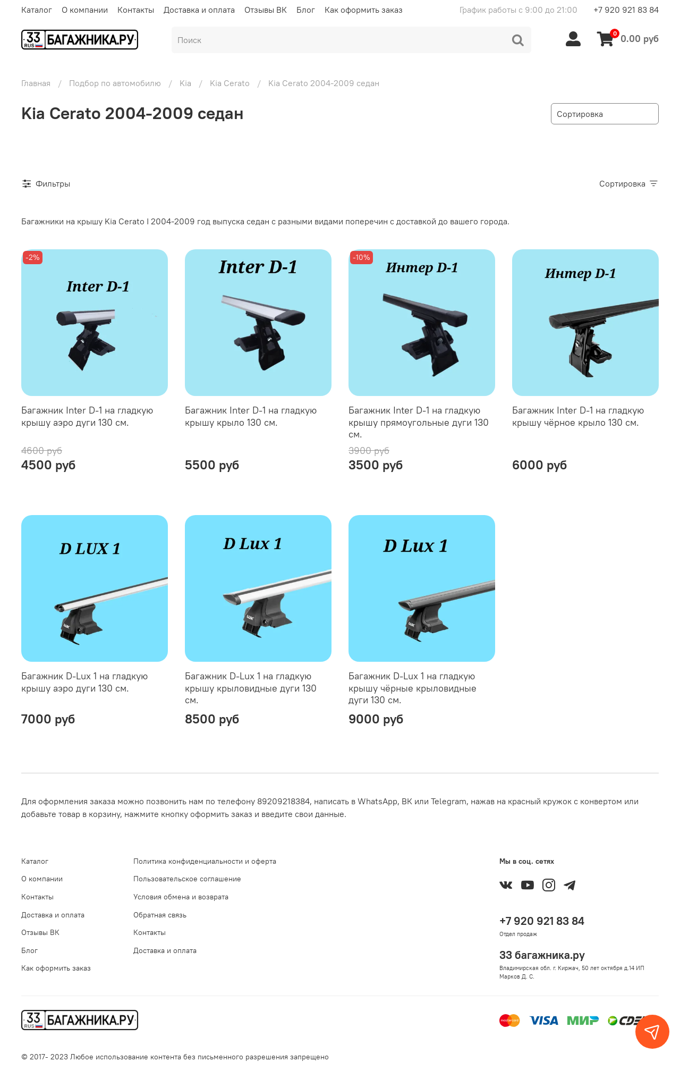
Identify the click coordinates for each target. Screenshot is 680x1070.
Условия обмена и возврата (180, 897)
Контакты (135, 9)
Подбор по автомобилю (115, 83)
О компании (85, 9)
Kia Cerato (230, 83)
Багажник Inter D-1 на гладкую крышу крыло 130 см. (251, 416)
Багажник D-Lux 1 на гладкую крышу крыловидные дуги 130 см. (251, 688)
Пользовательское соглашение (187, 878)
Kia (185, 83)
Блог (305, 9)
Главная (35, 83)
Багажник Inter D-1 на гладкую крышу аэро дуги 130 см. (87, 416)
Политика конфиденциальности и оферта (204, 861)
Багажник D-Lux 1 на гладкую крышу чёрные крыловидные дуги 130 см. (412, 688)
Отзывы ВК (265, 9)
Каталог (36, 9)
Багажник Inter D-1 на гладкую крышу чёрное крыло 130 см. (578, 416)
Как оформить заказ (364, 9)
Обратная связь (159, 915)
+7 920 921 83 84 (626, 9)
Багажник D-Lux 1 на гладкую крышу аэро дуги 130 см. (84, 682)
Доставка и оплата (199, 9)
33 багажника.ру (542, 955)
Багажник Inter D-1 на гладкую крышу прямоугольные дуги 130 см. (418, 422)
